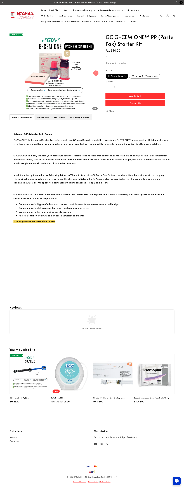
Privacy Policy (93, 482)
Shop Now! (111, 2)
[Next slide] (95, 73)
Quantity (109, 81)
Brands (119, 21)
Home (43, 10)
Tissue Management (110, 16)
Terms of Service (79, 482)
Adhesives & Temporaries (109, 10)
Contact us (132, 21)
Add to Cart (135, 95)
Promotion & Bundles (103, 21)
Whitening (144, 16)
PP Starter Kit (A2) (117, 76)
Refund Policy (105, 482)
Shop (66, 10)
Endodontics (131, 10)
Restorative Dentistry (82, 10)
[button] (161, 16)
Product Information (22, 117)
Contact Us (135, 103)
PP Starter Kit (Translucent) (145, 76)
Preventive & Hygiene (86, 16)
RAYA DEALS (54, 10)
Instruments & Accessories (77, 21)
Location (13, 437)
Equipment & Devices (50, 21)
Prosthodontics (65, 16)
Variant (109, 71)
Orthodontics (47, 16)
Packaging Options (79, 117)
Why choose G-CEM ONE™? (51, 117)
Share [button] (110, 111)
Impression (129, 16)
